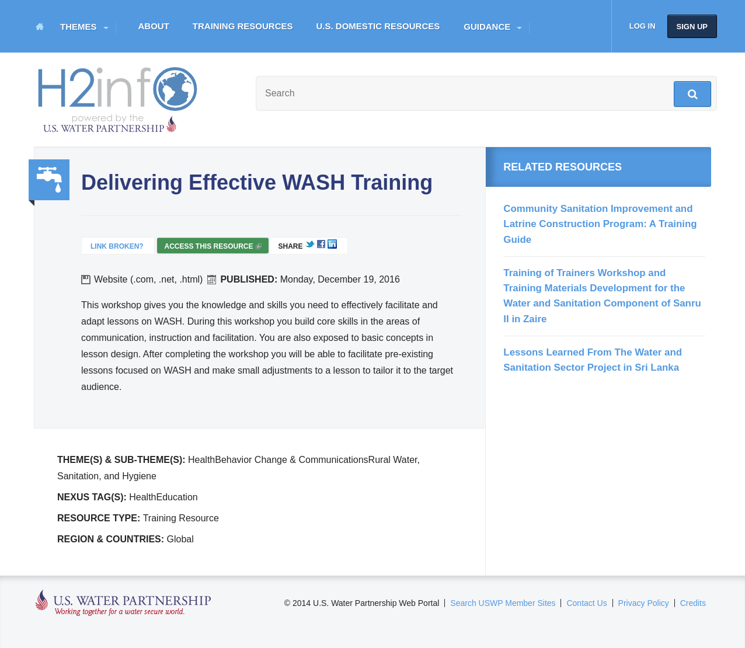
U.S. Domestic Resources (378, 26)
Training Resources (243, 26)
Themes (78, 27)
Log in (642, 26)
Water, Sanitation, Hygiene (49, 179)
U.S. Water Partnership (123, 603)
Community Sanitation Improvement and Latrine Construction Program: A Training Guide (600, 224)
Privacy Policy (643, 603)
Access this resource (212, 247)
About (153, 26)
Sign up (692, 26)
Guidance (487, 27)
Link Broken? (117, 246)
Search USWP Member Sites (502, 603)
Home (40, 26)
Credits (693, 603)
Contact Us (586, 603)
